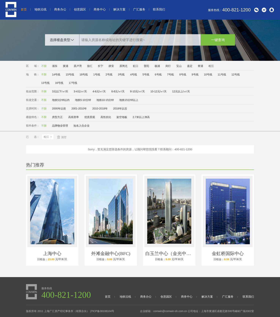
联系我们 (159, 9)
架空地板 (121, 117)
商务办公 (60, 9)
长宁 (100, 65)
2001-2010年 (79, 108)
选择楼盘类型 (60, 40)
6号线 (158, 74)
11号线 (222, 74)
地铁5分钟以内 (61, 99)
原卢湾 (78, 65)
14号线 (56, 74)
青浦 (200, 65)
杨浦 (157, 65)
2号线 (109, 74)
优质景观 (89, 117)
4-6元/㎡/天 (99, 91)
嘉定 (189, 65)
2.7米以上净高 (141, 117)
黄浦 (65, 65)
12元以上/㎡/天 (181, 91)
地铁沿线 (40, 9)
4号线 (133, 74)
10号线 (208, 74)
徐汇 (90, 65)
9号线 (195, 74)
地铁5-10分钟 (83, 99)
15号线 (70, 74)
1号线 (96, 74)
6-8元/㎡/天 (118, 91)
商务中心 (100, 9)
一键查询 (218, 40)
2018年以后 (120, 108)
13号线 (45, 82)
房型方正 (57, 117)
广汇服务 (139, 9)
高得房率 (73, 117)
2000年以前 (59, 108)
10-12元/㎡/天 (158, 91)
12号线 (235, 74)
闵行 (168, 65)
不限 (44, 65)
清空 (61, 137)
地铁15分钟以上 (128, 99)
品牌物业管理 (60, 125)
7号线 (170, 74)
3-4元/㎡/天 (80, 91)
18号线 (84, 74)
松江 (211, 65)
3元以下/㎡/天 (60, 91)
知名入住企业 (81, 125)
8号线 (182, 74)
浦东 (54, 65)
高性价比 (105, 117)
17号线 (73, 82)
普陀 (146, 65)
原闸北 (123, 65)
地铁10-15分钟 (105, 99)
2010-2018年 (100, 108)
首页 (24, 9)
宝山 (179, 65)
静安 (111, 65)
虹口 (135, 65)
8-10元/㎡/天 (137, 91)
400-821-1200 (236, 9)
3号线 (121, 74)
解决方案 (119, 9)
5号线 (145, 74)
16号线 (59, 82)
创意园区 (80, 9)
